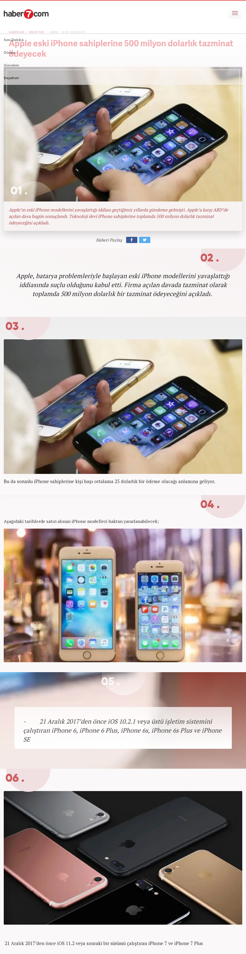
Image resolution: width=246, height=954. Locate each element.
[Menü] (235, 12)
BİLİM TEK (36, 32)
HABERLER (16, 32)
